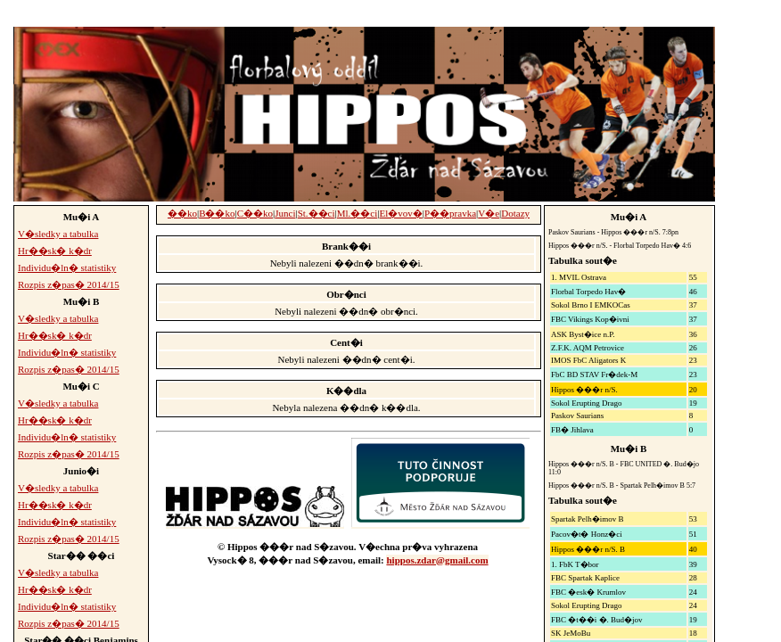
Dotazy (515, 213)
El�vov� (401, 213)
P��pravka (450, 213)
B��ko (216, 213)
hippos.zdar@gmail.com (437, 560)
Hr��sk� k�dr (55, 250)
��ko (182, 213)
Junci (285, 213)
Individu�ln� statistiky (67, 267)
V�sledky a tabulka (58, 233)
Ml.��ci (357, 213)
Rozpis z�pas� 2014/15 (68, 284)
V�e (488, 213)
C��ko (255, 213)
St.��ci (316, 213)
